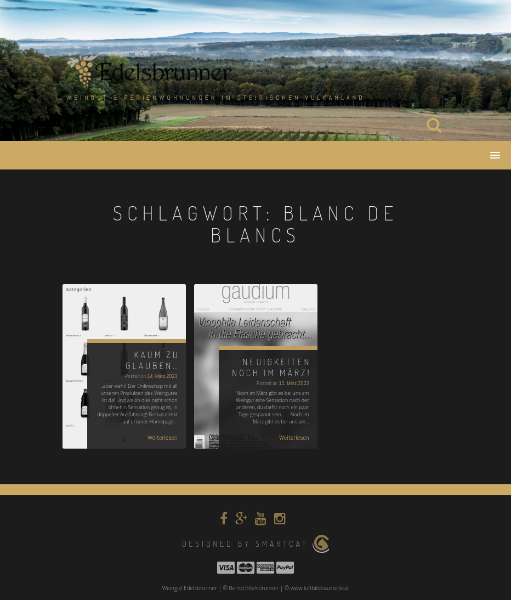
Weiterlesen (162, 437)
